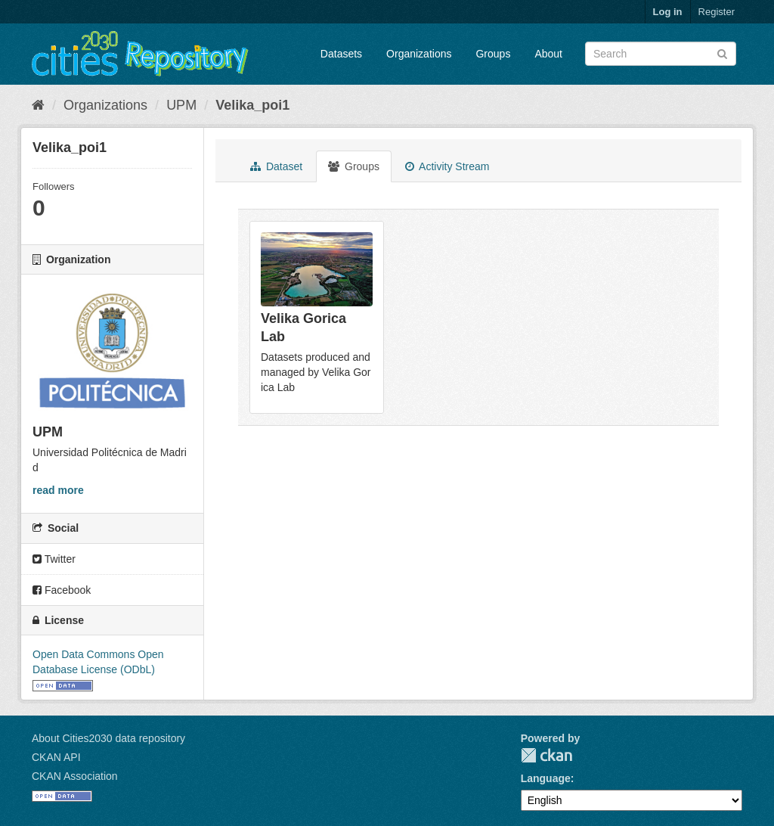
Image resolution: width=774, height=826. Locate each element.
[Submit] (722, 52)
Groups (492, 54)
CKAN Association (75, 776)
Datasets (341, 54)
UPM (181, 105)
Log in (668, 11)
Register (716, 11)
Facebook (62, 590)
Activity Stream (447, 166)
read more (58, 490)
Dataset (276, 166)
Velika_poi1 (252, 105)
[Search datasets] (660, 54)
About (548, 54)
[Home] (38, 105)
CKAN (546, 755)
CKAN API (56, 757)
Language (546, 778)
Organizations (418, 54)
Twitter (54, 559)
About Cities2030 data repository (108, 738)
